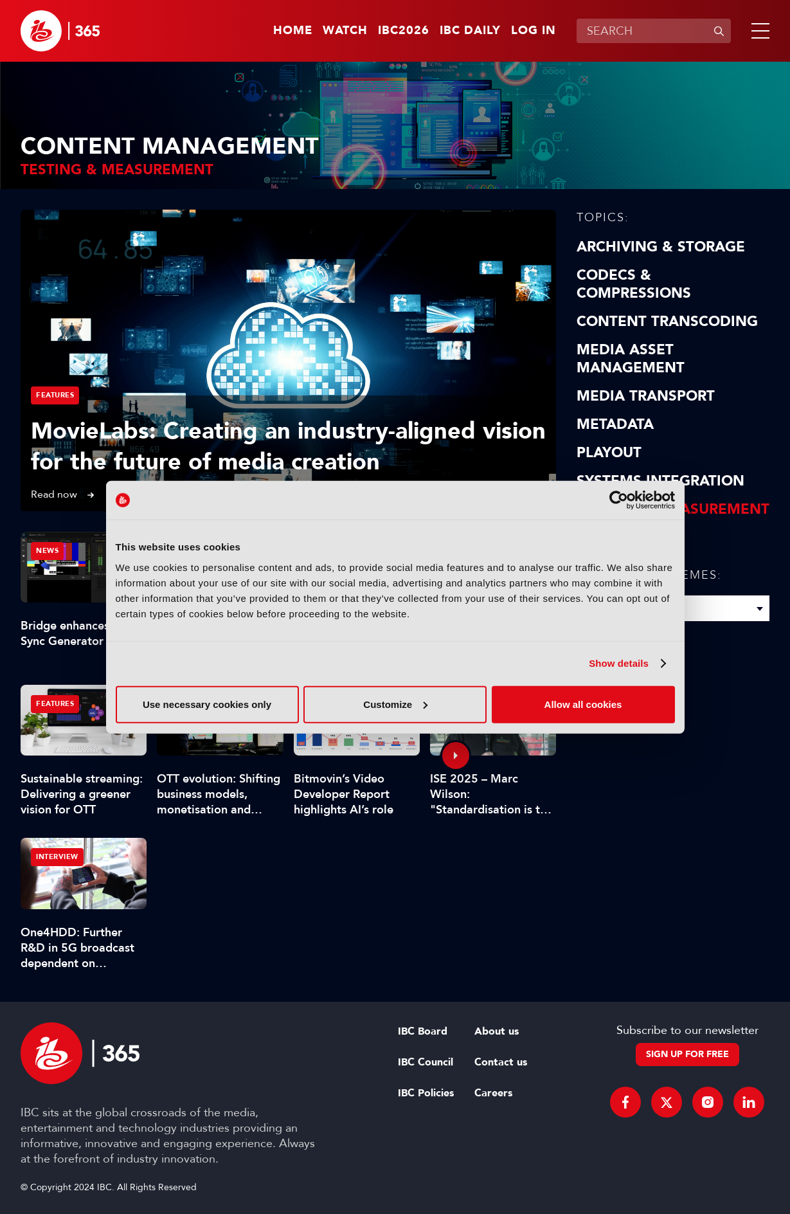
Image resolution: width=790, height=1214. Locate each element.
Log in (533, 30)
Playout (609, 452)
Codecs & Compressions (634, 284)
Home (292, 30)
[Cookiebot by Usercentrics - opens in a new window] (618, 500)
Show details (619, 663)
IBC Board (422, 1031)
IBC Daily (470, 30)
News (47, 551)
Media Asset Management (631, 358)
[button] (757, 31)
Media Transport (646, 396)
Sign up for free (687, 1054)
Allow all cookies (583, 703)
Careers (493, 1093)
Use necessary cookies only (207, 703)
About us (496, 1031)
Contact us (500, 1062)
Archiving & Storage (661, 247)
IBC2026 (403, 30)
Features (55, 395)
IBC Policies (426, 1093)
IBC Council (425, 1062)
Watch (345, 30)
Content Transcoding (667, 321)
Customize (395, 703)
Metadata (615, 424)
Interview (57, 857)
